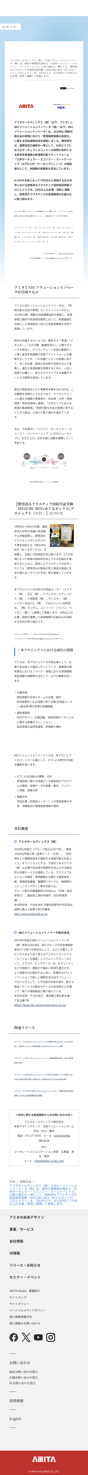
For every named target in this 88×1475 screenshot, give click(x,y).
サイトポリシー (19, 1303)
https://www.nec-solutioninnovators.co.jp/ (40, 1005)
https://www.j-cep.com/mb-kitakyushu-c (46, 634)
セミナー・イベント (25, 1276)
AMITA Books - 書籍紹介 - (25, 1290)
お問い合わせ (19, 1362)
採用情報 (16, 1400)
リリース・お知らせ (24, 1265)
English (15, 1418)
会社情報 (16, 1241)
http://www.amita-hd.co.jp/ (31, 914)
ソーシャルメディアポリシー (27, 1310)
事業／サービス (21, 1229)
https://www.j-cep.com (66, 253)
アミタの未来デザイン (26, 1217)
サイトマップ (17, 1297)
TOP (12, 1181)
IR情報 (14, 1253)
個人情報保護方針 (20, 1316)
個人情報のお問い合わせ (25, 1323)
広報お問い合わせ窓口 (23, 1377)
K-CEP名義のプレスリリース (55, 258)
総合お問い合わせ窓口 (23, 1372)
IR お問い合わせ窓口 (22, 1383)
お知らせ (26, 1181)
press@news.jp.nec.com (49, 1161)
